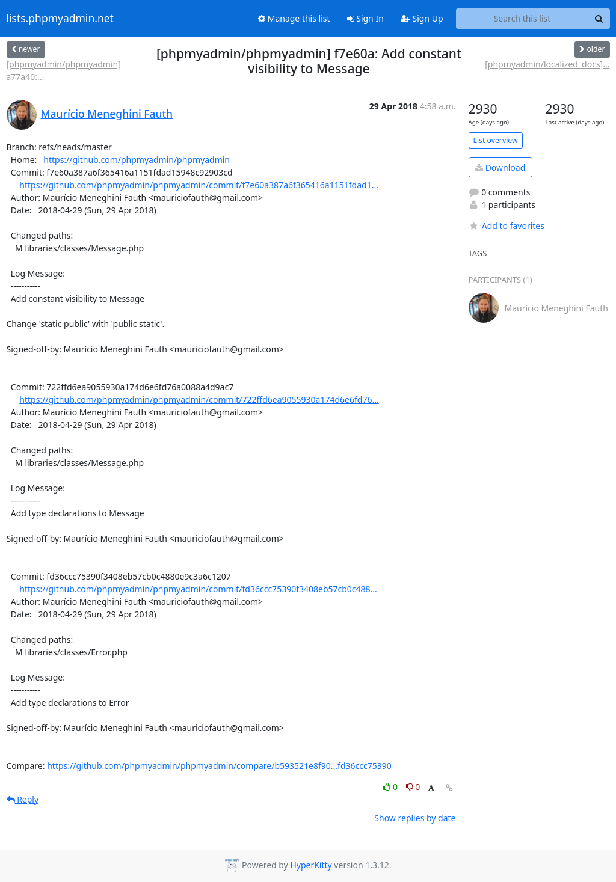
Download (500, 167)
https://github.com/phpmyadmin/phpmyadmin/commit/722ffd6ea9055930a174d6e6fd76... (198, 399)
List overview (495, 140)
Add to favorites (506, 225)
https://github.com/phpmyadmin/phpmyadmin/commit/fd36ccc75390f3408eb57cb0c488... (198, 589)
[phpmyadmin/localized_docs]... (547, 64)
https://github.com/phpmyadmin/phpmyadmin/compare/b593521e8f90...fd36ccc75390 (219, 765)
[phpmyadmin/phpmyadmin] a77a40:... (64, 70)
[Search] (599, 18)
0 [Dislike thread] (413, 786)
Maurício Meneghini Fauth (107, 113)
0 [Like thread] (391, 786)
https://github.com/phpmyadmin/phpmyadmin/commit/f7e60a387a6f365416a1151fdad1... (198, 185)
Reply (23, 799)
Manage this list (294, 18)
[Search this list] (522, 18)
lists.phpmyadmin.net (60, 18)
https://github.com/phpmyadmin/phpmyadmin (136, 159)
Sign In (365, 18)
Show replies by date (414, 818)
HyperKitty (310, 865)
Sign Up (422, 18)
